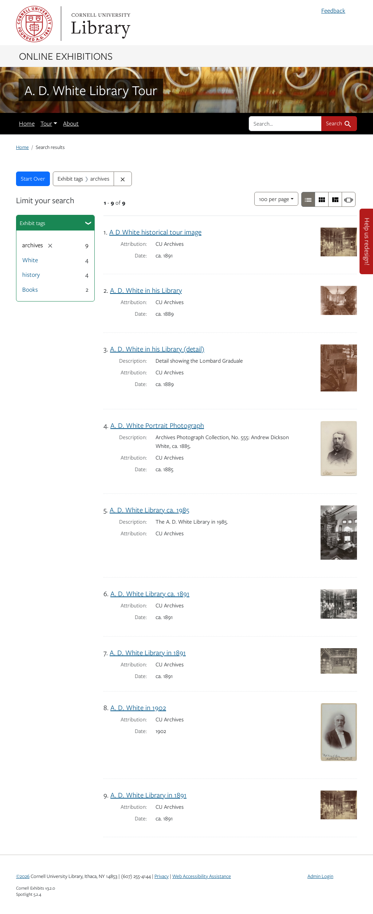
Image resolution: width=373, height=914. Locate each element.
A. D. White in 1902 (138, 707)
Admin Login (320, 876)
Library (100, 24)
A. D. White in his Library (146, 290)
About (71, 123)
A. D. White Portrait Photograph (157, 425)
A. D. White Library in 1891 (148, 652)
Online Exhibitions (66, 55)
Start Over (33, 178)
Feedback (333, 11)
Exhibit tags (32, 222)
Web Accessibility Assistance (201, 876)
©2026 (23, 876)
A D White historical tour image (155, 231)
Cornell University (34, 24)
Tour (46, 123)
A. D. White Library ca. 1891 (149, 593)
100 (274, 198)
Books (30, 289)
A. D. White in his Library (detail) (157, 348)
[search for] (285, 123)
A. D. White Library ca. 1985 (149, 509)
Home (27, 123)
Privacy (161, 876)
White (30, 260)
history (31, 275)
